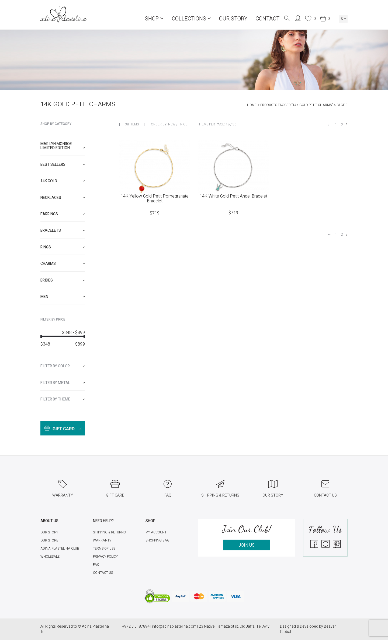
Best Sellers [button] (62, 164)
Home (252, 105)
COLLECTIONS (191, 19)
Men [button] (62, 297)
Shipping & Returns (109, 532)
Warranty (102, 540)
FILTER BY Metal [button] (62, 383)
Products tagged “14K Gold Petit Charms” (296, 105)
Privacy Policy (105, 556)
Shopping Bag (157, 540)
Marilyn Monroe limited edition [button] (62, 146)
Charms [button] (62, 263)
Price (182, 124)
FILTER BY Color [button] (62, 366)
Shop (154, 19)
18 (228, 124)
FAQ (96, 564)
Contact (267, 19)
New (171, 124)
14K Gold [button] (62, 181)
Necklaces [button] (62, 198)
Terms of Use (104, 548)
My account (156, 532)
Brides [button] (62, 280)
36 (234, 124)
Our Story (233, 19)
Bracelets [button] (62, 230)
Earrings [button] (62, 214)
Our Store (49, 540)
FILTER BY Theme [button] (62, 399)
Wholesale (50, 556)
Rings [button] (62, 247)
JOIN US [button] (246, 545)
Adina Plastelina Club (59, 548)
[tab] (62, 146)
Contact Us (103, 572)
